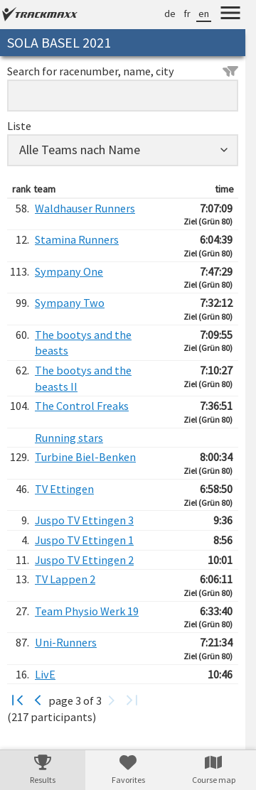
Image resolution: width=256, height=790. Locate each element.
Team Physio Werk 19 (87, 611)
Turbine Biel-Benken (85, 457)
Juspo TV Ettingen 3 (84, 520)
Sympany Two (70, 303)
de (170, 13)
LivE (45, 674)
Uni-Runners (66, 642)
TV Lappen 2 (65, 579)
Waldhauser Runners (85, 208)
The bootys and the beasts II (83, 378)
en (203, 13)
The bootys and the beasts (83, 343)
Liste (19, 126)
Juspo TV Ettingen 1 (84, 540)
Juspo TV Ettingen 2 (84, 560)
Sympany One (69, 271)
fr (187, 13)
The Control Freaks (82, 406)
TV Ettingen (64, 489)
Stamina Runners (77, 239)
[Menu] (230, 15)
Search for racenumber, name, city (122, 71)
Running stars (69, 438)
